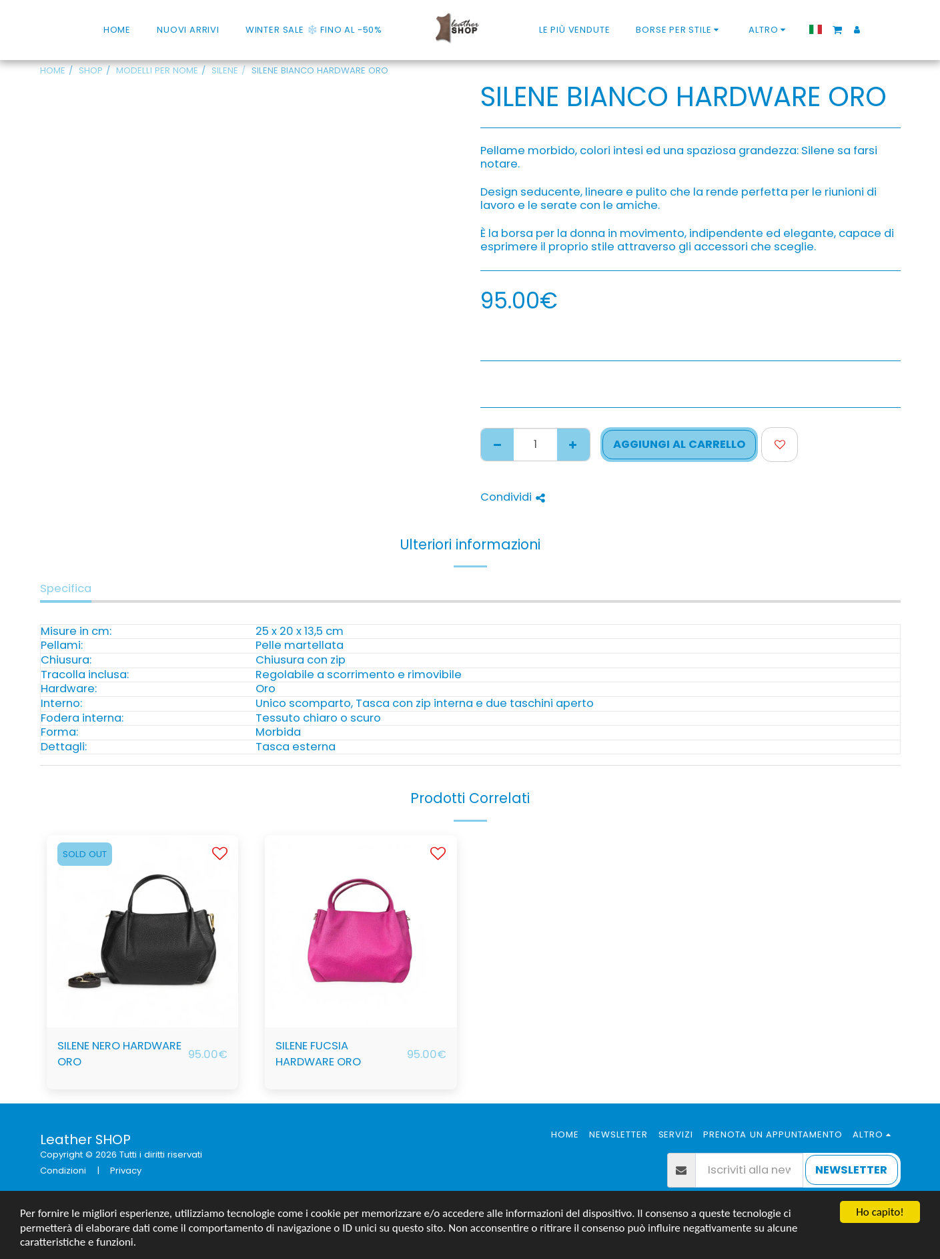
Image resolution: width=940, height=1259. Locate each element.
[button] (837, 29)
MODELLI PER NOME (157, 70)
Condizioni (63, 1170)
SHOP (91, 70)
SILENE (224, 70)
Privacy (125, 1170)
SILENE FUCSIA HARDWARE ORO (318, 1054)
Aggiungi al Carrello (679, 444)
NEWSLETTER (851, 1170)
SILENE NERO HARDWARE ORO (119, 1054)
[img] (143, 931)
